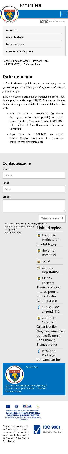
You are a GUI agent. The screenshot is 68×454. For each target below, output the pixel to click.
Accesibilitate (15, 37)
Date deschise (15, 44)
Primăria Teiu (40, 60)
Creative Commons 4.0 (34, 138)
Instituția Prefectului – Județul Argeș (49, 239)
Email (6, 183)
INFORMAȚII (13, 64)
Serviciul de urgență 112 (51, 309)
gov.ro (20, 117)
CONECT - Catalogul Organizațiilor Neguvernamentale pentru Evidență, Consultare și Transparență (50, 331)
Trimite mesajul (52, 218)
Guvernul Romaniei (49, 252)
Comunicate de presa (19, 51)
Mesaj (6, 196)
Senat (46, 261)
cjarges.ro (56, 83)
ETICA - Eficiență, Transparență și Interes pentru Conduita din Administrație (48, 289)
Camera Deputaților (50, 269)
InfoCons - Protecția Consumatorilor (48, 355)
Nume (6, 169)
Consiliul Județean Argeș (16, 60)
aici (40, 142)
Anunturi (11, 30)
